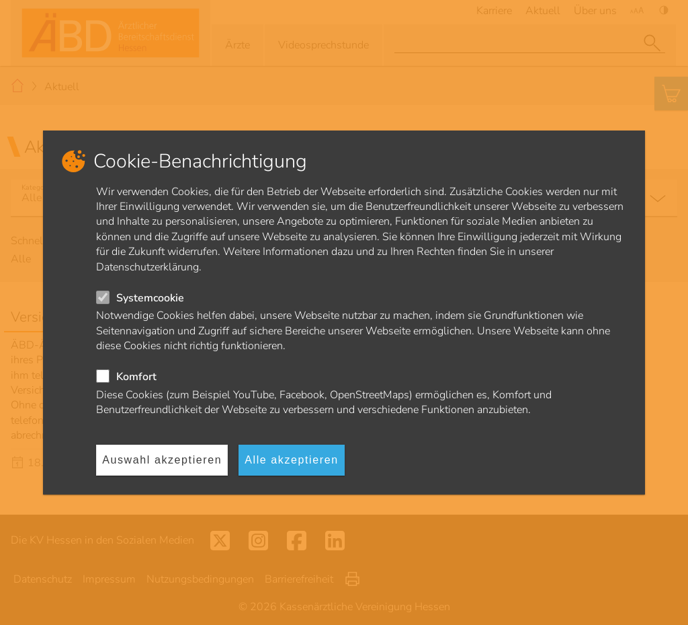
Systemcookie (150, 298)
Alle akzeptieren (291, 460)
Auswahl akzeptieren (162, 460)
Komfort (136, 376)
